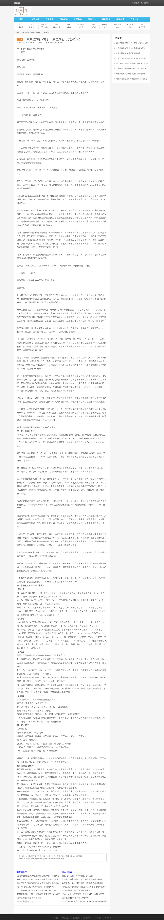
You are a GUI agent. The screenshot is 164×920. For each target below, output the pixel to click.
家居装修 (78, 19)
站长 (117, 27)
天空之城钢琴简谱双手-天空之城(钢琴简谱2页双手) (84, 901)
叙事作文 (32, 27)
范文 (69, 24)
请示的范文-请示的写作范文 (29, 898)
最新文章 (135, 3)
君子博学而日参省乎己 (54, 43)
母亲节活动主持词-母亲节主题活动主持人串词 (82, 879)
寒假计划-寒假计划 (25, 901)
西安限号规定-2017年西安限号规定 (77, 876)
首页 (21, 19)
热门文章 (145, 3)
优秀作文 (20, 27)
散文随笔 (117, 24)
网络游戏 (106, 19)
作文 (32, 24)
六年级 (68, 27)
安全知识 (134, 19)
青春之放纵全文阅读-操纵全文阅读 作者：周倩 (37, 879)
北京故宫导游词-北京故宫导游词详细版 (131, 48)
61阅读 (55, 918)
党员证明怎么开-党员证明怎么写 (76, 890)
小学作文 (81, 24)
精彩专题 (35, 19)
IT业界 (81, 27)
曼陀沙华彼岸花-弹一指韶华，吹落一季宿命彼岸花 (45, 859)
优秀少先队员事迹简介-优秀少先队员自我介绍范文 (84, 894)
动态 (105, 27)
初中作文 (105, 24)
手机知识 (44, 27)
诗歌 (56, 24)
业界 (142, 24)
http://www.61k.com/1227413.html (42, 850)
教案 (130, 27)
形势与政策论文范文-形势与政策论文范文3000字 (38, 894)
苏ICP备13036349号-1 (102, 918)
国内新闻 (64, 19)
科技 (93, 24)
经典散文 (44, 24)
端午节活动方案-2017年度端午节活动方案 (35, 887)
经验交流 (120, 19)
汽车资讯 (49, 19)
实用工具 (142, 27)
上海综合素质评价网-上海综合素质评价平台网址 (38, 876)
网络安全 (92, 19)
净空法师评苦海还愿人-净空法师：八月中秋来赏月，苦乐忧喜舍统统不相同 (54, 856)
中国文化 (117, 38)
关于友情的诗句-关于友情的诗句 (76, 898)
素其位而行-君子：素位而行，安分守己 (36, 33)
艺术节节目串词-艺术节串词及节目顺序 (131, 58)
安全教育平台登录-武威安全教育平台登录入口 (37, 890)
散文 (20, 24)
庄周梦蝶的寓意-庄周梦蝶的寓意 (128, 53)
